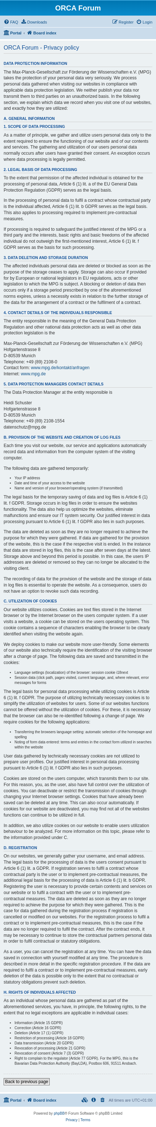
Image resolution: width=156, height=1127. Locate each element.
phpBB (59, 1113)
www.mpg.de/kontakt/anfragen (60, 367)
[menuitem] (11, 22)
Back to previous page (26, 1081)
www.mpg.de (33, 373)
